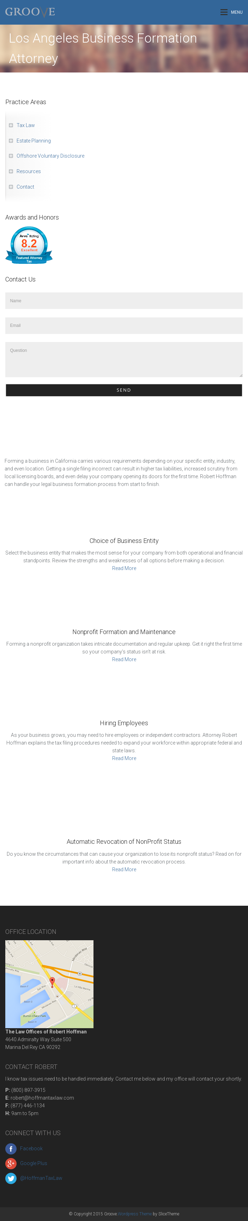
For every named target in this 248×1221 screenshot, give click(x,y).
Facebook (24, 1148)
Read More (124, 568)
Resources (29, 171)
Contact (25, 187)
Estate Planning (34, 141)
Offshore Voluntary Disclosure (50, 156)
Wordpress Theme (135, 1213)
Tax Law (26, 125)
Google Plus (26, 1163)
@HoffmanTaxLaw (33, 1178)
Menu (231, 12)
